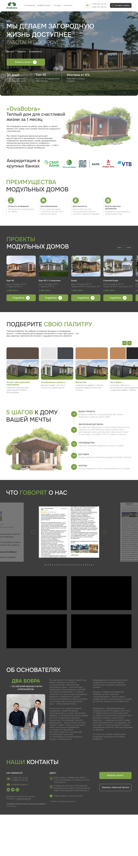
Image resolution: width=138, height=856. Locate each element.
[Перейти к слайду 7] (56, 564)
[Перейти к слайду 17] (75, 564)
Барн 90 (10, 280)
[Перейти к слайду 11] (64, 564)
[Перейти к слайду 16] (73, 564)
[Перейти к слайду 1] (44, 564)
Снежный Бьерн (110, 280)
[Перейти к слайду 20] (81, 564)
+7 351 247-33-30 (99, 4)
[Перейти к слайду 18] (77, 564)
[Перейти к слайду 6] (54, 564)
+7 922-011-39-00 (99, 7)
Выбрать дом (44, 5)
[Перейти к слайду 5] (52, 564)
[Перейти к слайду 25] (91, 564)
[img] (12, 5)
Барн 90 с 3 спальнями (49, 280)
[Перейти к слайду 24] (89, 564)
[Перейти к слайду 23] (87, 564)
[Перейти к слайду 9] (60, 564)
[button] (121, 5)
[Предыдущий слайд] (33, 532)
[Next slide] (129, 343)
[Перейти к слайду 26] (93, 564)
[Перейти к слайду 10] (62, 564)
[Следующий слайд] (104, 532)
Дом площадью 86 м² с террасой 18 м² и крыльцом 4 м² (117, 285)
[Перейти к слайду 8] (58, 564)
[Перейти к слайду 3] (48, 564)
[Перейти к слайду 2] (46, 564)
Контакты (68, 5)
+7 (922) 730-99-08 (23, 798)
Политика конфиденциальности (63, 801)
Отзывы (57, 5)
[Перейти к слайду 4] (50, 564)
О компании (29, 5)
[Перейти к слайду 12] (66, 564)
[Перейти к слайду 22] (85, 564)
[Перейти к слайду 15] (71, 564)
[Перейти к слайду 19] (79, 564)
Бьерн (74, 280)
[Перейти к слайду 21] (83, 564)
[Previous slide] (124, 343)
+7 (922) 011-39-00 (19, 780)
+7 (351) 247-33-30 (19, 778)
